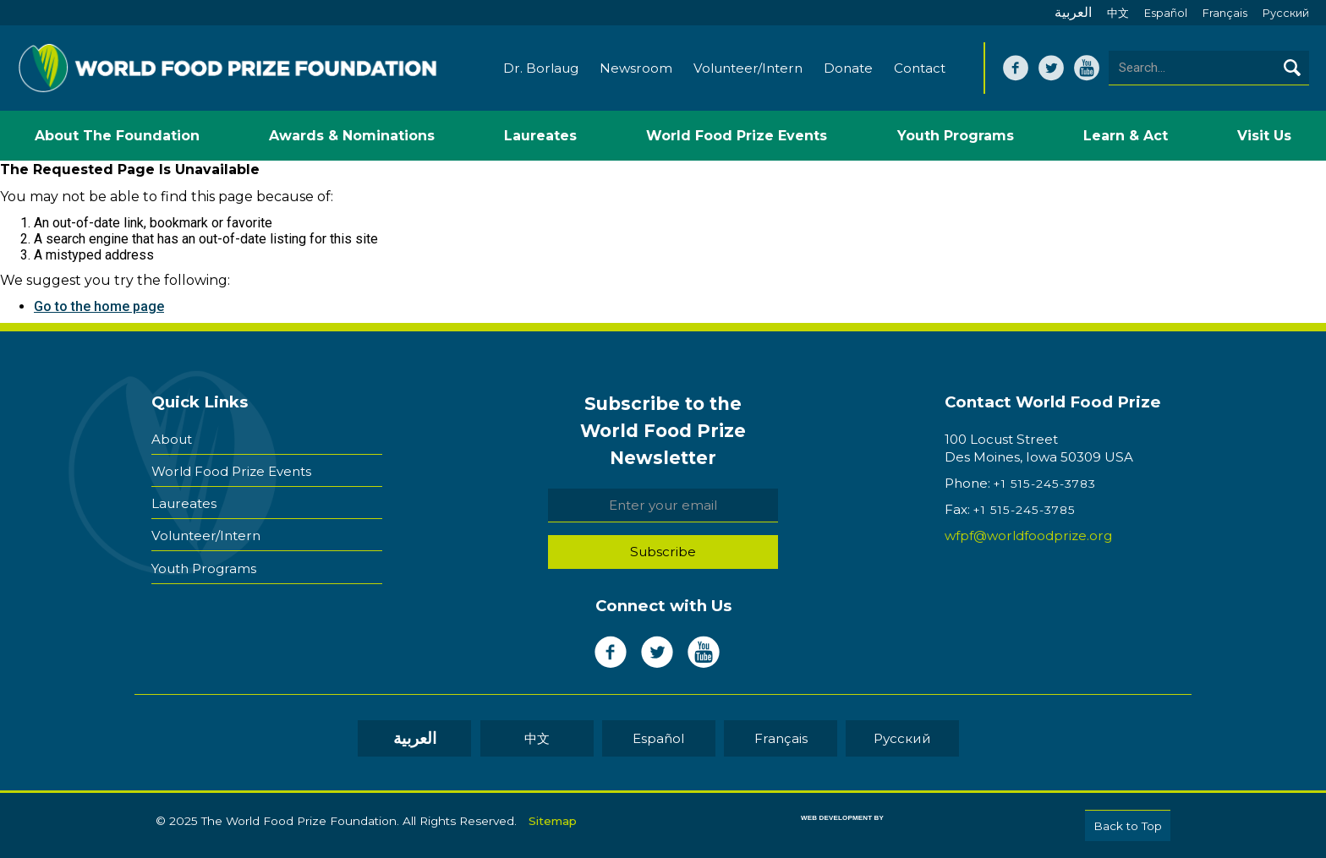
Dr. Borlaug (540, 68)
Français (1225, 13)
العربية (1073, 12)
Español (1165, 13)
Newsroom (636, 68)
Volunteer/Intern (748, 68)
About (171, 439)
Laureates (183, 503)
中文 (1118, 13)
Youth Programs (203, 568)
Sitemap (553, 821)
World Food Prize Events (231, 471)
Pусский (1286, 13)
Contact (919, 68)
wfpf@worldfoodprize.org (1028, 535)
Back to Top (1127, 826)
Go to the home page (99, 306)
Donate (848, 68)
